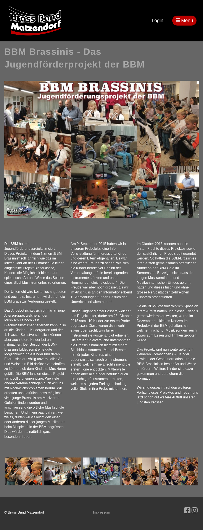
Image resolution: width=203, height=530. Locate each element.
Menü (184, 20)
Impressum (101, 512)
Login (157, 20)
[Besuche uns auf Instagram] (195, 510)
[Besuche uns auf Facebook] (187, 510)
